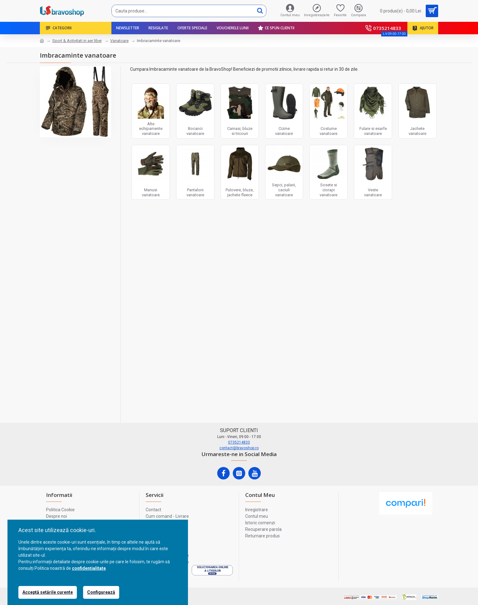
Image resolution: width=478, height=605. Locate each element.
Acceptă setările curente (47, 592)
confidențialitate (89, 568)
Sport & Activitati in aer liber (77, 40)
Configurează (101, 592)
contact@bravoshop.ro (239, 448)
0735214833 (239, 442)
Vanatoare (119, 40)
